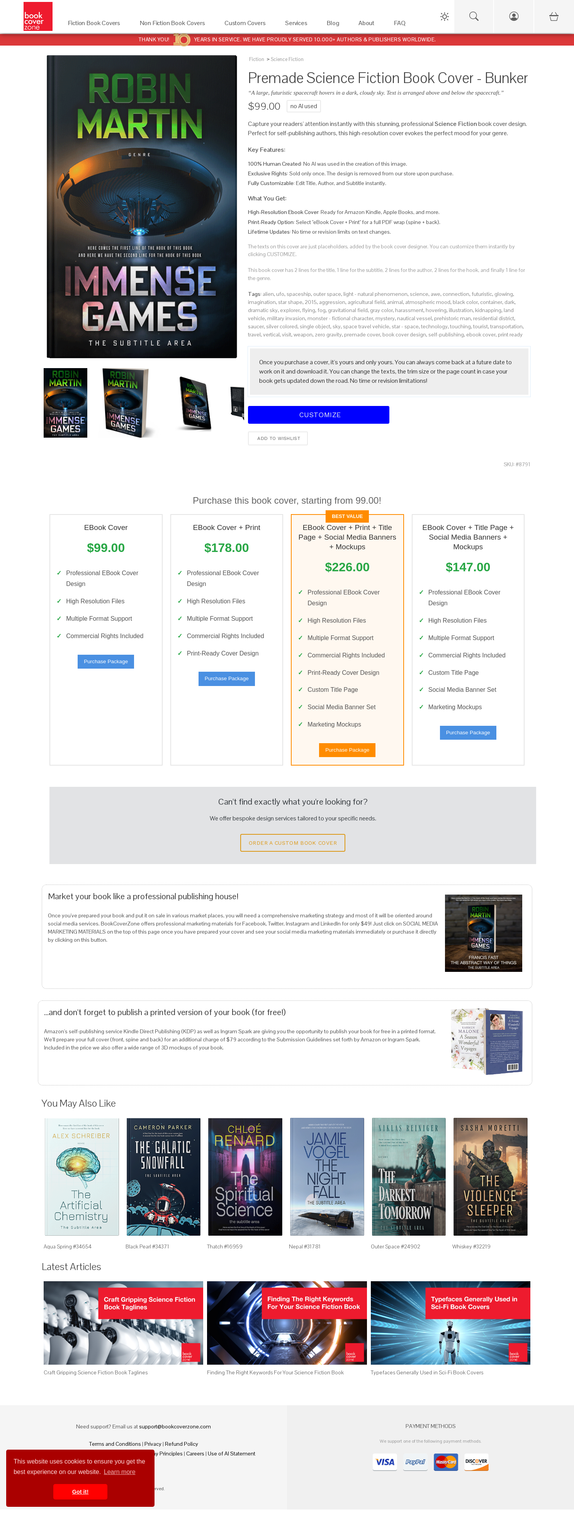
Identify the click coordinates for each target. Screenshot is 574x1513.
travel (254, 334)
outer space (327, 293)
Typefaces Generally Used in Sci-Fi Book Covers (427, 1376)
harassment (409, 310)
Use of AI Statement (231, 1457)
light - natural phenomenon (375, 293)
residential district (493, 318)
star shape (290, 302)
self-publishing (446, 334)
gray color (381, 310)
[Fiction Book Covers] (96, 25)
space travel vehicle (366, 326)
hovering (436, 310)
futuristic (482, 293)
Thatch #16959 (225, 1249)
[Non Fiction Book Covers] (174, 25)
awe (435, 293)
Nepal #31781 (305, 1249)
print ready (510, 334)
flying (308, 310)
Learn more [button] (120, 1472)
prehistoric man (452, 318)
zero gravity (328, 334)
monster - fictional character (340, 318)
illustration (461, 310)
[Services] (298, 25)
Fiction (256, 59)
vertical (271, 334)
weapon (303, 334)
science (419, 293)
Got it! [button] (80, 1492)
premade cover (362, 334)
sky (337, 326)
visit (286, 334)
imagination (262, 302)
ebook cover (481, 334)
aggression (332, 302)
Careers (195, 1457)
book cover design (404, 334)
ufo (280, 293)
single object (315, 326)
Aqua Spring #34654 (68, 1249)
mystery (385, 318)
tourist (480, 326)
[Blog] (335, 25)
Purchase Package (106, 663)
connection (456, 293)
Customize (318, 415)
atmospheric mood (427, 302)
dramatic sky (263, 310)
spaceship (299, 293)
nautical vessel (414, 318)
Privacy (152, 1447)
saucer (256, 326)
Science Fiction (287, 59)
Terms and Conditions (115, 1447)
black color (465, 302)
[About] (368, 25)
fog (322, 310)
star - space (405, 326)
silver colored (281, 326)
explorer (290, 310)
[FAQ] (402, 25)
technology (434, 326)
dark (509, 302)
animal (395, 302)
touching (460, 326)
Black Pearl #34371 (147, 1249)
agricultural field (366, 302)
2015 (311, 302)
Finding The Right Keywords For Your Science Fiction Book (275, 1376)
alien (268, 293)
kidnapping (488, 310)
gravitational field (348, 310)
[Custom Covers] (247, 25)
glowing (503, 293)
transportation (506, 326)
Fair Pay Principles (161, 1457)
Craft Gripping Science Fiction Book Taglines (96, 1376)
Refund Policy (181, 1447)
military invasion (286, 318)
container (491, 302)
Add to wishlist (278, 438)
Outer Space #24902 (395, 1249)
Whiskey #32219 (471, 1249)
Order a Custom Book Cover (293, 846)
